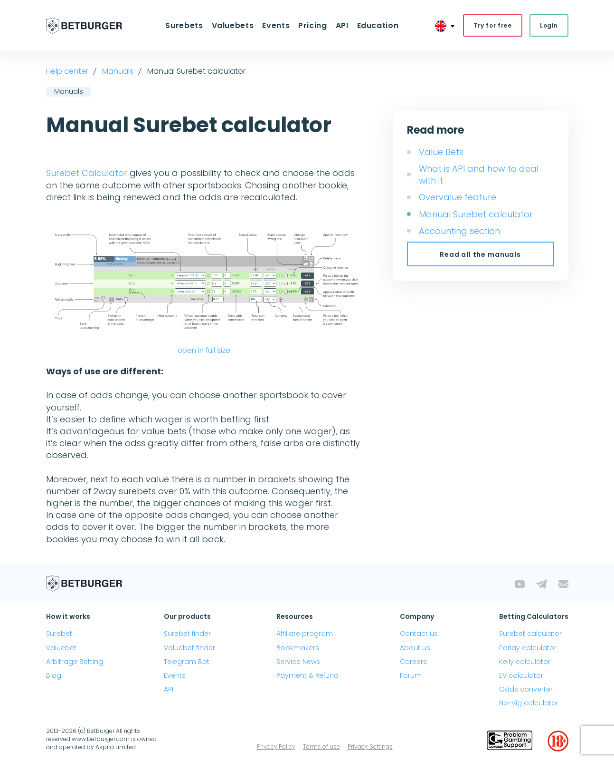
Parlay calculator (528, 648)
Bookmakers (297, 648)
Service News (298, 661)
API (342, 25)
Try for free (492, 25)
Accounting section (459, 231)
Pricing (312, 25)
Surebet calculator (530, 633)
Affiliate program (304, 633)
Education (378, 25)
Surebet (59, 633)
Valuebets (233, 25)
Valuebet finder (189, 648)
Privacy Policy (276, 746)
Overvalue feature (457, 197)
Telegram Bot (186, 661)
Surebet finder (187, 633)
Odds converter (526, 689)
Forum (411, 675)
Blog (53, 675)
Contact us (419, 633)
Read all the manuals (480, 254)
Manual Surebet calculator (476, 214)
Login (549, 25)
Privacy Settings (370, 746)
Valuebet (61, 648)
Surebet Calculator (86, 173)
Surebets (184, 25)
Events (276, 25)
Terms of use (321, 746)
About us (415, 648)
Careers (413, 661)
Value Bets (441, 152)
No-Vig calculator (528, 703)
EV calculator (521, 675)
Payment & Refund (307, 675)
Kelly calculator (524, 661)
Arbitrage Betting (74, 661)
